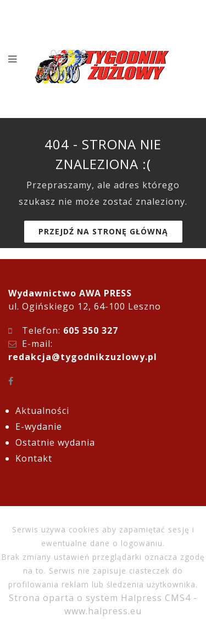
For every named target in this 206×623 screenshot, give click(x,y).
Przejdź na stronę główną (103, 231)
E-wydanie (38, 426)
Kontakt (33, 458)
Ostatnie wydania (55, 442)
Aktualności (42, 411)
